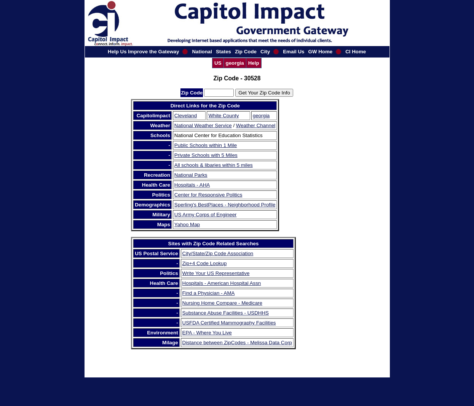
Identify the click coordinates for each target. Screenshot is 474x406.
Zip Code (246, 51)
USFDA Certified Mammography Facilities (229, 323)
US (218, 63)
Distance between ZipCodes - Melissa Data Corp (237, 342)
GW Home (320, 51)
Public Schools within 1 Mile (205, 145)
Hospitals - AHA (192, 185)
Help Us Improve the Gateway (143, 51)
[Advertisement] (320, 213)
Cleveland (185, 115)
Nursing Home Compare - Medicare (222, 303)
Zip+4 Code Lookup (204, 263)
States (223, 51)
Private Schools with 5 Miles (206, 155)
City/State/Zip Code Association (218, 253)
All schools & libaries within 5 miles (213, 165)
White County (223, 115)
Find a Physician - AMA (208, 293)
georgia (235, 63)
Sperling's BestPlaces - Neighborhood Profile (225, 205)
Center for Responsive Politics (208, 195)
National (202, 51)
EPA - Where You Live (207, 333)
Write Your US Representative (216, 273)
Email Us (293, 51)
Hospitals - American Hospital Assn (221, 283)
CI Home (355, 51)
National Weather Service (203, 125)
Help (253, 63)
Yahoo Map (187, 224)
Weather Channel (255, 125)
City (265, 51)
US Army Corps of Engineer (205, 214)
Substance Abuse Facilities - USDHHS (225, 313)
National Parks (190, 175)
